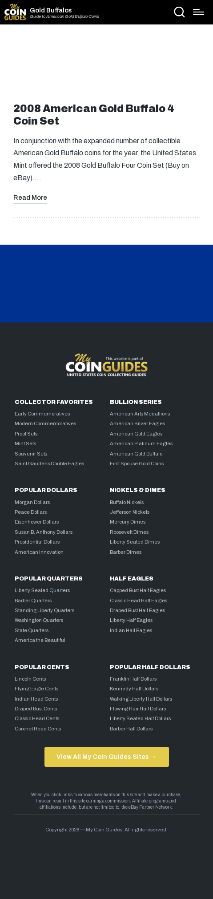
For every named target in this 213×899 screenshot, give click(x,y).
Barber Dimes (125, 552)
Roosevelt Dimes (129, 532)
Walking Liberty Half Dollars (141, 698)
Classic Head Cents (37, 718)
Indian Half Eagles (131, 630)
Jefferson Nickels (129, 512)
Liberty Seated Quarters (42, 590)
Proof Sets (26, 433)
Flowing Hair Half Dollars (138, 708)
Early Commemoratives (42, 413)
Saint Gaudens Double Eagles (49, 463)
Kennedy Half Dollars (134, 688)
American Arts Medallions (140, 413)
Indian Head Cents (36, 698)
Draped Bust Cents (36, 708)
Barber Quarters (33, 600)
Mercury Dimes (127, 521)
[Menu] (198, 12)
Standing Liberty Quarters (44, 610)
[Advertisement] (107, 67)
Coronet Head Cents (38, 728)
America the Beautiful (40, 640)
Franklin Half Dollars (133, 678)
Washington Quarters (39, 620)
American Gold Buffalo (136, 453)
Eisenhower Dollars (37, 521)
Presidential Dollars (37, 541)
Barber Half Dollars (131, 728)
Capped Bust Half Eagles (138, 590)
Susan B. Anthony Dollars (43, 532)
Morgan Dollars (32, 502)
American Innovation (39, 552)
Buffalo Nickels (127, 502)
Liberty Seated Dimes (135, 541)
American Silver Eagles (137, 423)
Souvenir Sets (31, 453)
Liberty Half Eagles (131, 620)
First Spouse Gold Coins (137, 463)
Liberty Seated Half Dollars (140, 718)
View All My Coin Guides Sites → (106, 756)
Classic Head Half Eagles (138, 600)
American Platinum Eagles (141, 443)
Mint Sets (25, 443)
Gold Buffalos (51, 10)
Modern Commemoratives (45, 423)
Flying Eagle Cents (36, 688)
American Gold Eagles (136, 433)
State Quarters (31, 630)
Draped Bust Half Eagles (137, 610)
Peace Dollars (31, 512)
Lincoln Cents (30, 678)
